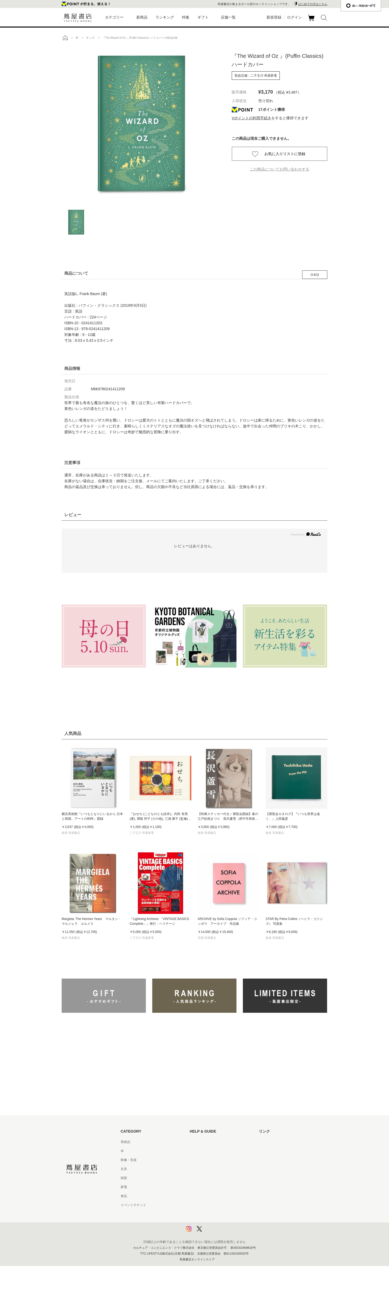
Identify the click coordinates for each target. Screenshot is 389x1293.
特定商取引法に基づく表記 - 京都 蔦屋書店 (220, 1205)
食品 (124, 1196)
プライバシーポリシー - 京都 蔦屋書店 (217, 1223)
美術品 (125, 1142)
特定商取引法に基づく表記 (209, 1196)
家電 (124, 1187)
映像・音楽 (129, 1160)
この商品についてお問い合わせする (279, 169)
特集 (185, 17)
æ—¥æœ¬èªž (360, 5)
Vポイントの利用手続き (251, 118)
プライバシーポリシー (206, 1214)
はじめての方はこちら (312, 4)
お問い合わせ (199, 1160)
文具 (124, 1169)
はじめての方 (199, 1142)
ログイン (294, 17)
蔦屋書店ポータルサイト (276, 1142)
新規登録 (274, 17)
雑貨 (124, 1178)
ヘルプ (194, 1151)
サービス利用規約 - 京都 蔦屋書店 (214, 1178)
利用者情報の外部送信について (212, 1232)
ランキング (164, 17)
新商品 (141, 17)
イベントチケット (133, 1205)
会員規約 (196, 1187)
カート (311, 21)
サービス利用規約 (202, 1169)
